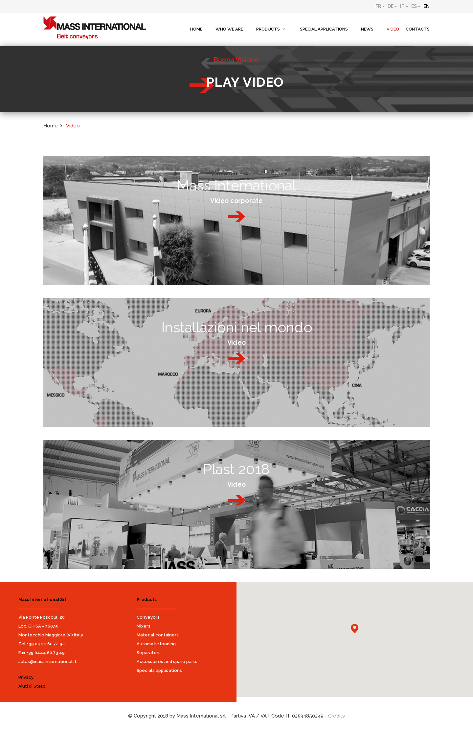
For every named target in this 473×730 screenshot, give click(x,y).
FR (378, 6)
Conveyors (148, 617)
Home (50, 126)
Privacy (26, 677)
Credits (336, 716)
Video (73, 126)
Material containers (158, 634)
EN (426, 6)
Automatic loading (156, 643)
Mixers (143, 626)
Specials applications (159, 670)
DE (391, 6)
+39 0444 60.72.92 (46, 643)
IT (402, 6)
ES (414, 6)
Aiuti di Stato (32, 686)
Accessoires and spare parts (167, 661)
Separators (149, 652)
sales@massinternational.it (47, 661)
